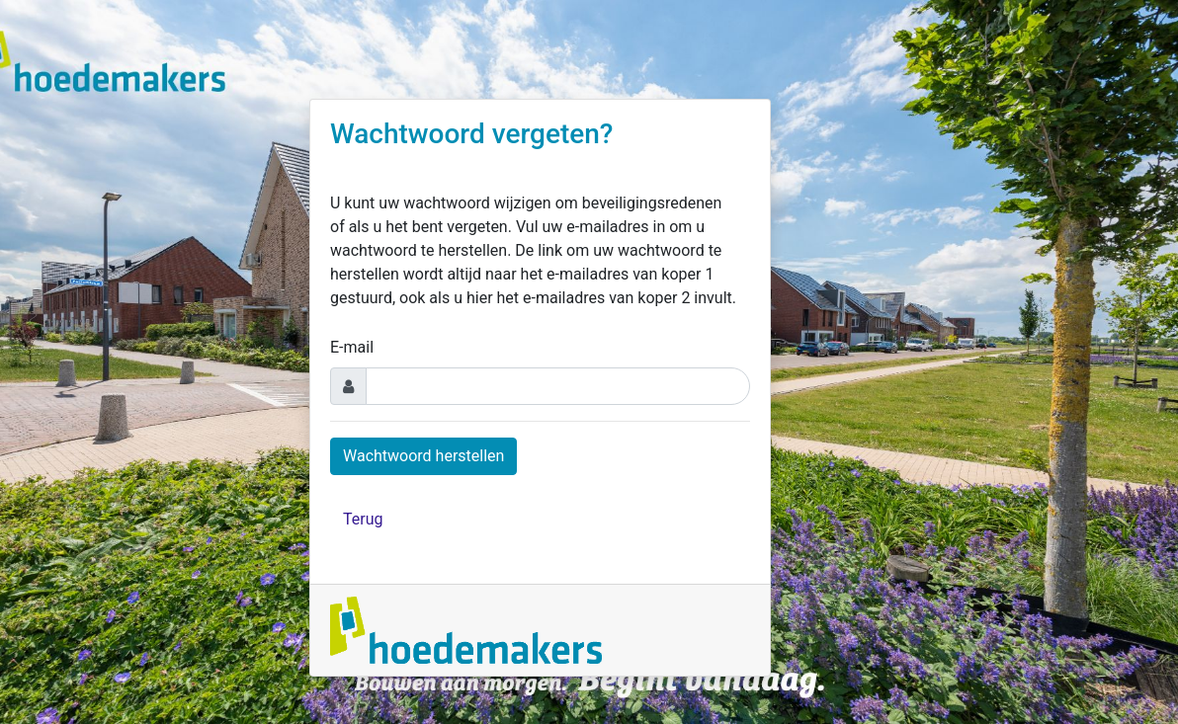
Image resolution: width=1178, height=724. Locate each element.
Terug (362, 519)
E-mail (352, 347)
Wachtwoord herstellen (423, 455)
